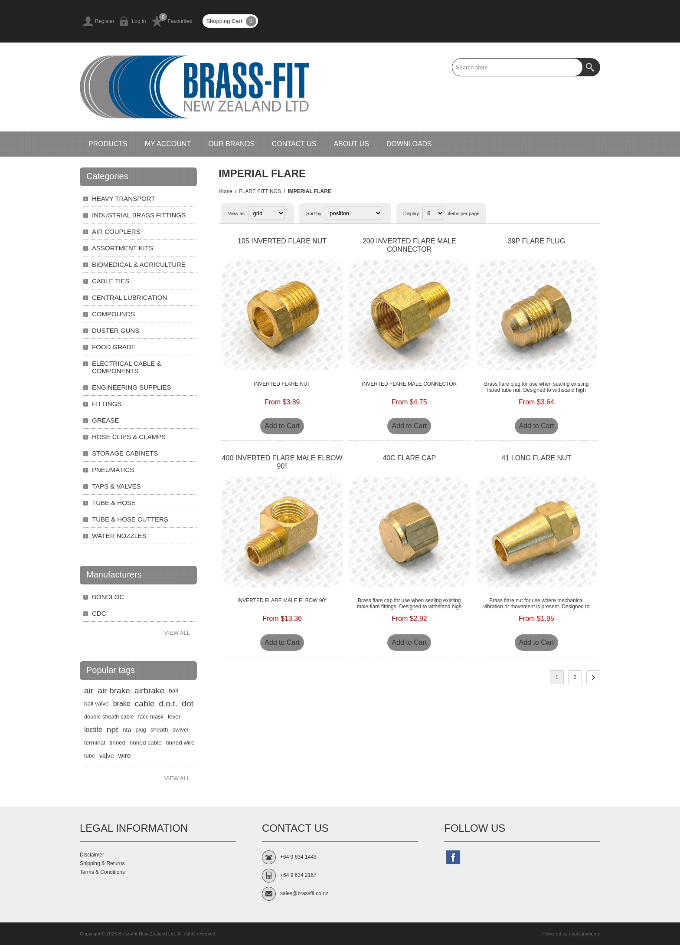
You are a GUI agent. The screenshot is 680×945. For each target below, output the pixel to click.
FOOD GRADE (114, 347)
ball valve (96, 703)
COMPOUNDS (113, 314)
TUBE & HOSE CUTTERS (130, 519)
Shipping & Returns (102, 863)
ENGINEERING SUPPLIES (131, 387)
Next (593, 677)
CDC (99, 613)
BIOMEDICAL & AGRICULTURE (139, 264)
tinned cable (145, 742)
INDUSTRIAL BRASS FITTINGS (139, 215)
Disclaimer (92, 855)
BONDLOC (108, 596)
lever (174, 716)
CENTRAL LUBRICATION (129, 297)
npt (112, 729)
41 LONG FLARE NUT (537, 458)
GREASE (105, 420)
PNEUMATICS (113, 469)
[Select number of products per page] (433, 213)
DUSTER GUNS (115, 330)
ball (173, 690)
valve (106, 755)
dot (187, 703)
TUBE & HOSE (114, 502)
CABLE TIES (110, 281)
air (88, 690)
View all (177, 633)
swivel (181, 729)
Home (225, 191)
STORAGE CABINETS (125, 453)
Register (104, 21)
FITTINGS (106, 403)
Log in (139, 21)
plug (141, 729)
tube (89, 755)
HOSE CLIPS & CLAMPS (129, 436)
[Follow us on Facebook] (453, 857)
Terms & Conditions (102, 872)
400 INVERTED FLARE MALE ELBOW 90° (282, 462)
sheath (159, 729)
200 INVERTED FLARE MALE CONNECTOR (409, 245)
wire (124, 755)
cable (145, 703)
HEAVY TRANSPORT (123, 198)
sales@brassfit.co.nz (304, 893)
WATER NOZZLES (119, 535)
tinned (117, 742)
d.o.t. (168, 703)
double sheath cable (109, 716)
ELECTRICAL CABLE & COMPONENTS (126, 367)
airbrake (149, 690)
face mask (150, 716)
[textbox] (517, 67)
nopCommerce (584, 933)
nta (126, 729)
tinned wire (180, 742)
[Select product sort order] (353, 213)
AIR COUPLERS (116, 231)
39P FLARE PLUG (536, 241)
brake (122, 703)
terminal (94, 742)
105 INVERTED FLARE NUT (282, 241)
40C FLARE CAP (409, 458)
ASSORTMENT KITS (122, 248)
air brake (114, 690)
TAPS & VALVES (116, 486)
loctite (93, 729)
